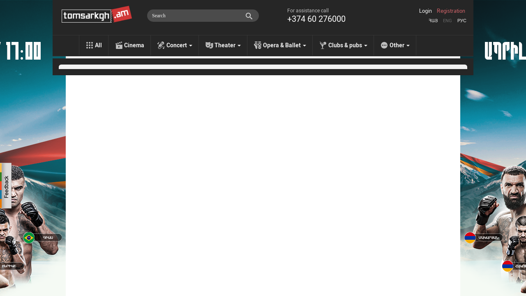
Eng (447, 20)
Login (425, 11)
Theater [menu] (228, 45)
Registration (451, 11)
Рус (461, 20)
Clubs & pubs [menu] (347, 45)
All (98, 45)
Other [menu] (400, 45)
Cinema (134, 45)
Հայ (433, 20)
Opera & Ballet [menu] (284, 45)
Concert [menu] (179, 45)
